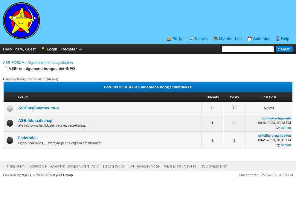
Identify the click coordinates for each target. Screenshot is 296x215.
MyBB (26, 175)
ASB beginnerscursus (38, 108)
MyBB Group (63, 175)
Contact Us (37, 166)
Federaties (28, 138)
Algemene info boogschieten (50, 63)
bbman (286, 127)
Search (201, 38)
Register (69, 49)
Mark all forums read (180, 166)
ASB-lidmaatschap (35, 120)
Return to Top (114, 166)
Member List (230, 38)
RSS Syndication (213, 166)
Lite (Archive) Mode (144, 166)
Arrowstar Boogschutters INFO (74, 166)
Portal (178, 38)
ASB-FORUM (14, 63)
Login (52, 49)
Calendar (261, 38)
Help (285, 38)
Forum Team (14, 166)
